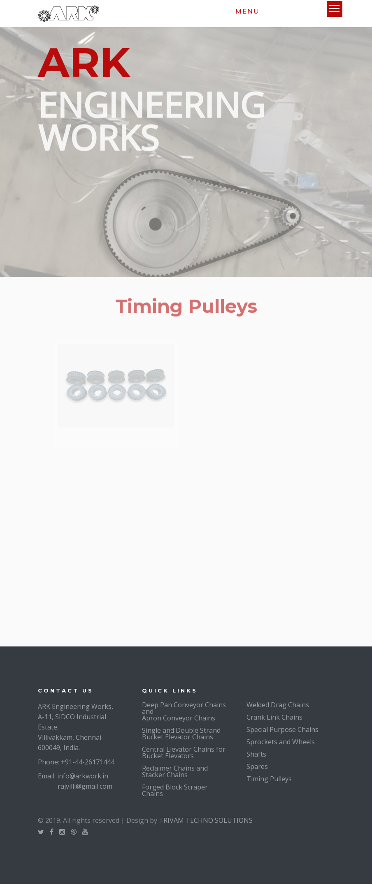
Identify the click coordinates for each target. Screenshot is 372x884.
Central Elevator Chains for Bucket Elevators (184, 752)
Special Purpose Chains (282, 729)
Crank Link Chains (274, 717)
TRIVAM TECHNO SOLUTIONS (206, 820)
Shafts (256, 754)
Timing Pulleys (269, 778)
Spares (257, 766)
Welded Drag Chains (277, 704)
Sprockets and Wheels (280, 741)
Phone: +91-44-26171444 (76, 761)
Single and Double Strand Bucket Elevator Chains (181, 733)
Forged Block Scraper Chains (175, 790)
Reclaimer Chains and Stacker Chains (175, 771)
